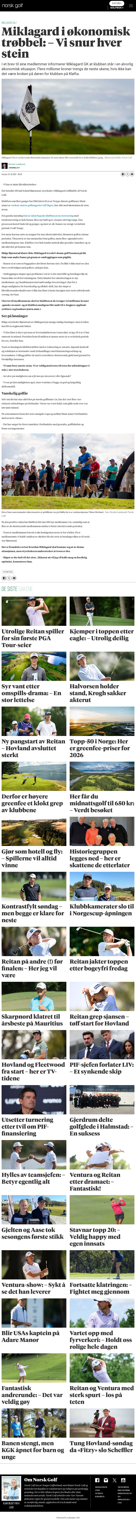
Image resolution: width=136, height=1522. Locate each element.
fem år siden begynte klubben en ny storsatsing (48, 215)
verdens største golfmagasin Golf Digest (32, 205)
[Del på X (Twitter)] (127, 174)
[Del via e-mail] (132, 174)
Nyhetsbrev (116, 3)
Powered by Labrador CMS (68, 1517)
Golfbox (112, 7)
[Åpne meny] (131, 5)
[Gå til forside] (12, 5)
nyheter (8, 572)
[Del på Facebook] (123, 174)
